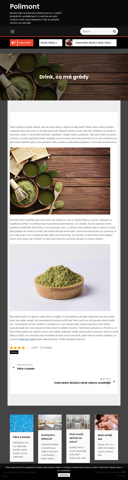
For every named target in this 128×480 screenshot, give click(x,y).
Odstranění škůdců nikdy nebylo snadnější (96, 42)
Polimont (24, 6)
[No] (124, 471)
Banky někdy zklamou (50, 42)
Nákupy (14, 352)
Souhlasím (64, 475)
